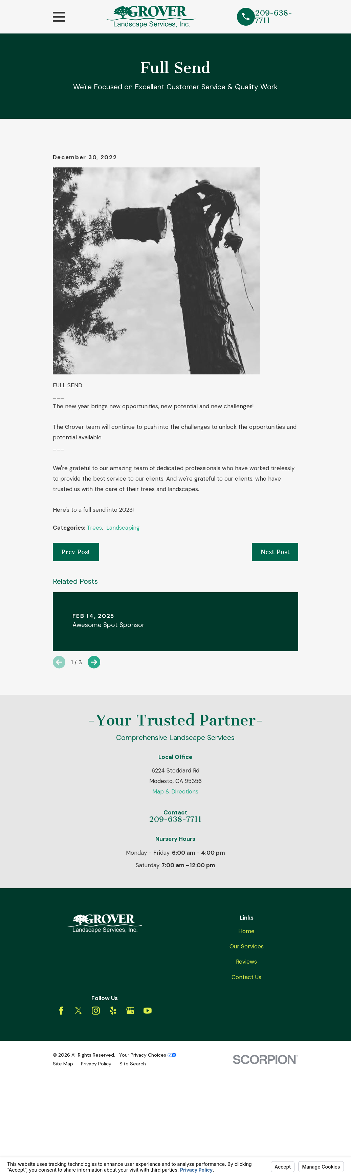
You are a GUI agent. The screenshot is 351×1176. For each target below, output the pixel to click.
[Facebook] (61, 1126)
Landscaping (123, 642)
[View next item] (94, 777)
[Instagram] (96, 1126)
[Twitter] (78, 1126)
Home (246, 1046)
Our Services (246, 1061)
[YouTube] (148, 1126)
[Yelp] (113, 1126)
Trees (94, 642)
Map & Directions (175, 906)
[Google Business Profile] (130, 1126)
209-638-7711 (273, 16)
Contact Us (246, 1092)
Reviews (246, 1077)
